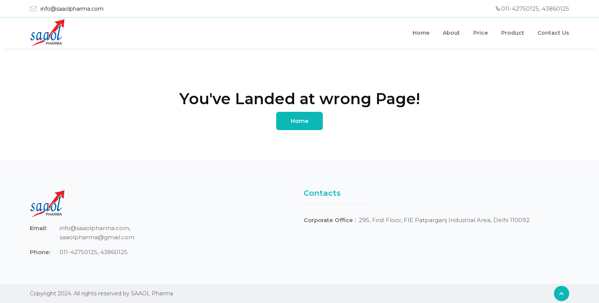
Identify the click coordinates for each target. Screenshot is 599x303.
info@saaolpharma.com (72, 8)
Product (512, 32)
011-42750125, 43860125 (535, 8)
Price (480, 32)
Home (421, 32)
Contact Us (553, 32)
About (451, 32)
